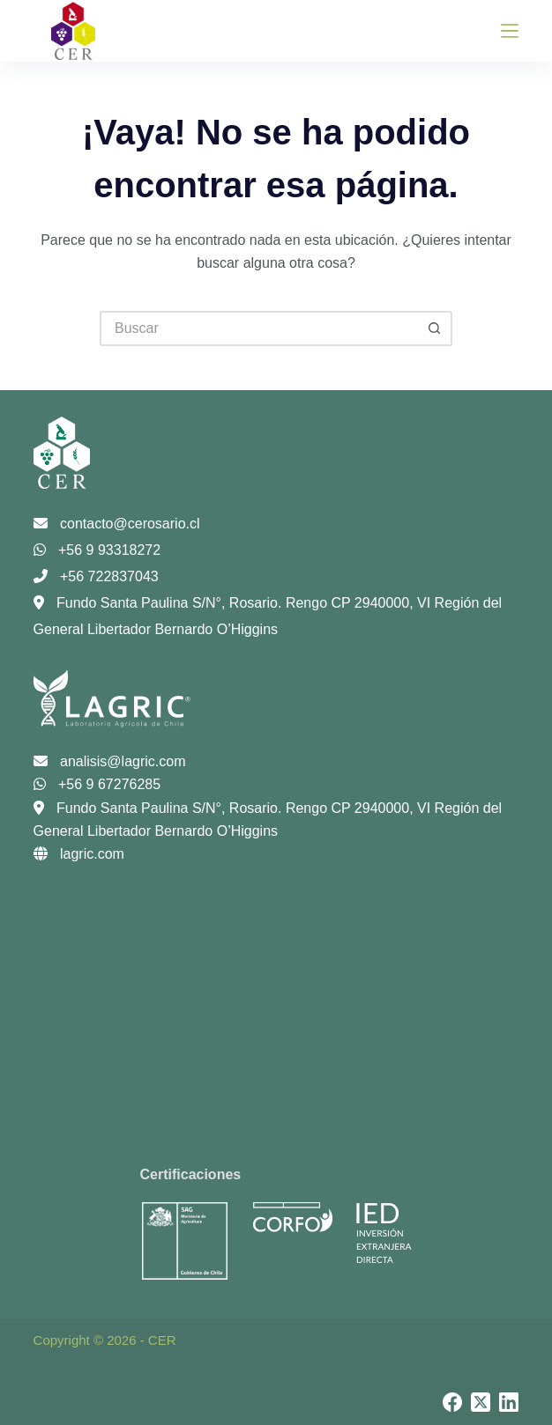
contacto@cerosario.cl (117, 523)
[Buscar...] (258, 328)
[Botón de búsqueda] (434, 328)
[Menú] (509, 31)
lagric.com (79, 853)
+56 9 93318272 (97, 550)
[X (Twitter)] (480, 1402)
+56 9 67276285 (97, 784)
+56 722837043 (96, 576)
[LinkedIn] (508, 1402)
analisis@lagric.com (110, 761)
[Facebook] (452, 1402)
